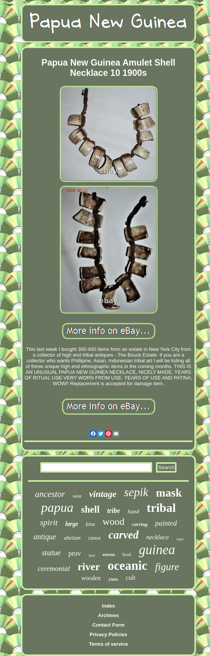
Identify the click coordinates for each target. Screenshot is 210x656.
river (89, 566)
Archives (108, 615)
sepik (136, 492)
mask (169, 492)
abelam (72, 538)
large (71, 524)
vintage (102, 494)
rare (180, 539)
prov (74, 553)
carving (139, 524)
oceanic (127, 565)
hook (127, 554)
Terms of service (108, 644)
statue (51, 552)
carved (123, 535)
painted (166, 523)
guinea (157, 549)
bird (92, 555)
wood (114, 521)
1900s (113, 579)
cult (131, 577)
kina (90, 524)
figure (167, 566)
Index (108, 606)
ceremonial (54, 568)
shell (90, 509)
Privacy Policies (108, 634)
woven (108, 554)
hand (133, 511)
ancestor (50, 494)
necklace (157, 537)
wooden (91, 578)
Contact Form (108, 625)
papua (57, 507)
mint (77, 496)
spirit (48, 522)
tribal (161, 508)
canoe (94, 538)
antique (44, 536)
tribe (113, 511)
